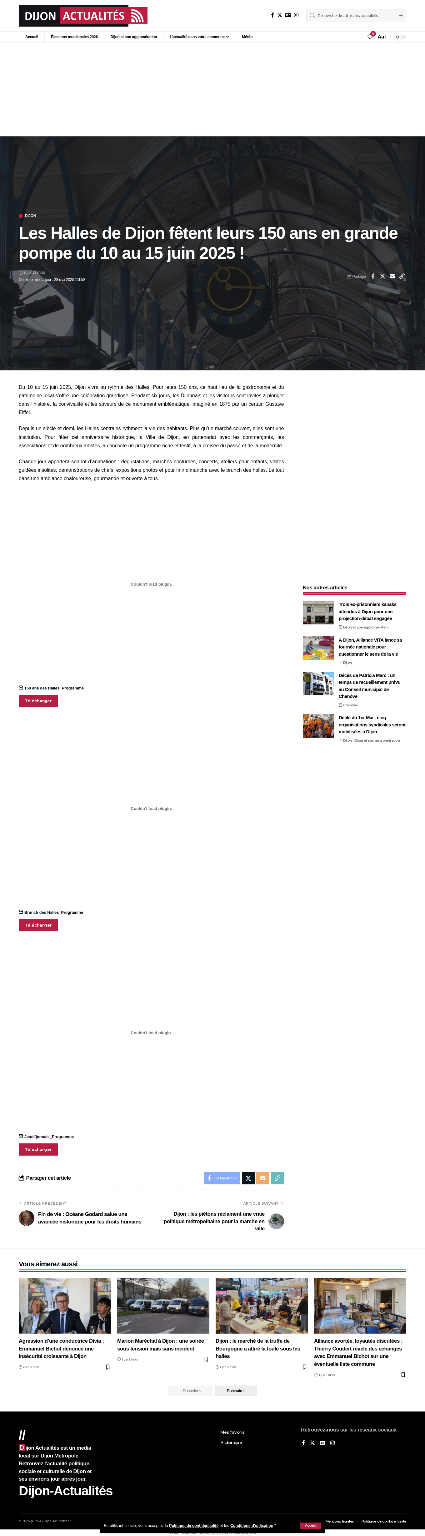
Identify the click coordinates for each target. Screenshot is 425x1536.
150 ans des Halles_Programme (54, 688)
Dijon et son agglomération (365, 625)
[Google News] (288, 15)
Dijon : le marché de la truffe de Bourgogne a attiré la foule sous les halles (258, 1349)
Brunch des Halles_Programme (54, 912)
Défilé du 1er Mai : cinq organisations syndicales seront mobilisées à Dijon (372, 722)
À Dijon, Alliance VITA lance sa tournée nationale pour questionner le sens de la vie (370, 644)
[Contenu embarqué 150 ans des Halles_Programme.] (151, 584)
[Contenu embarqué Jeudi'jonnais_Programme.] (151, 1033)
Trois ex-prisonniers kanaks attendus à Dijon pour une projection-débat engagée (368, 609)
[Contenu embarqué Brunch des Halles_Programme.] (151, 809)
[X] (280, 15)
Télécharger (38, 701)
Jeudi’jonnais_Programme (49, 1136)
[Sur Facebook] (272, 15)
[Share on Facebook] (372, 277)
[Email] (392, 277)
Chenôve (350, 703)
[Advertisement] (212, 89)
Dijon (31, 216)
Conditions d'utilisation (254, 1525)
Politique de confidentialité (194, 1525)
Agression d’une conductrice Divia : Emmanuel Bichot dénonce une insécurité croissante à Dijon (61, 1349)
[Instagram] (296, 15)
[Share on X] (382, 277)
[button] (310, 1526)
